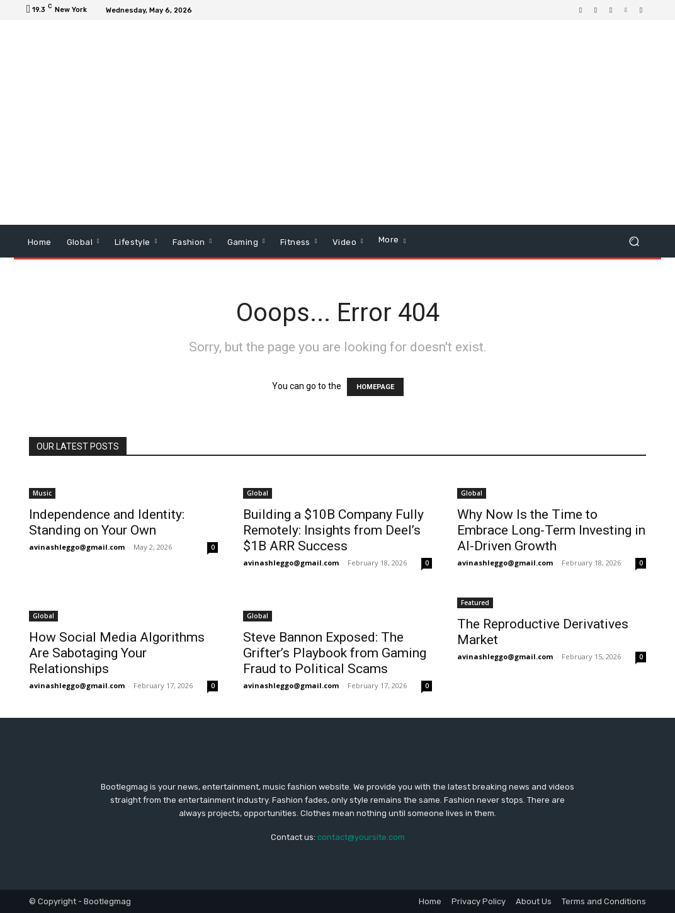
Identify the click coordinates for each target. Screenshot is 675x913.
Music (42, 493)
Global (257, 493)
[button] (634, 241)
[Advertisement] (414, 124)
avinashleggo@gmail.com (77, 547)
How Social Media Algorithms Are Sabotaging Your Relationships (117, 653)
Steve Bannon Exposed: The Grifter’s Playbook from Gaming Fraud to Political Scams (334, 653)
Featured (475, 602)
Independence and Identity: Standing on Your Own (106, 522)
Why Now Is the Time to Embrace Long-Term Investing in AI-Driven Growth (551, 530)
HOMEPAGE (375, 387)
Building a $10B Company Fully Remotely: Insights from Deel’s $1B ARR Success (333, 530)
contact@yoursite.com (361, 837)
